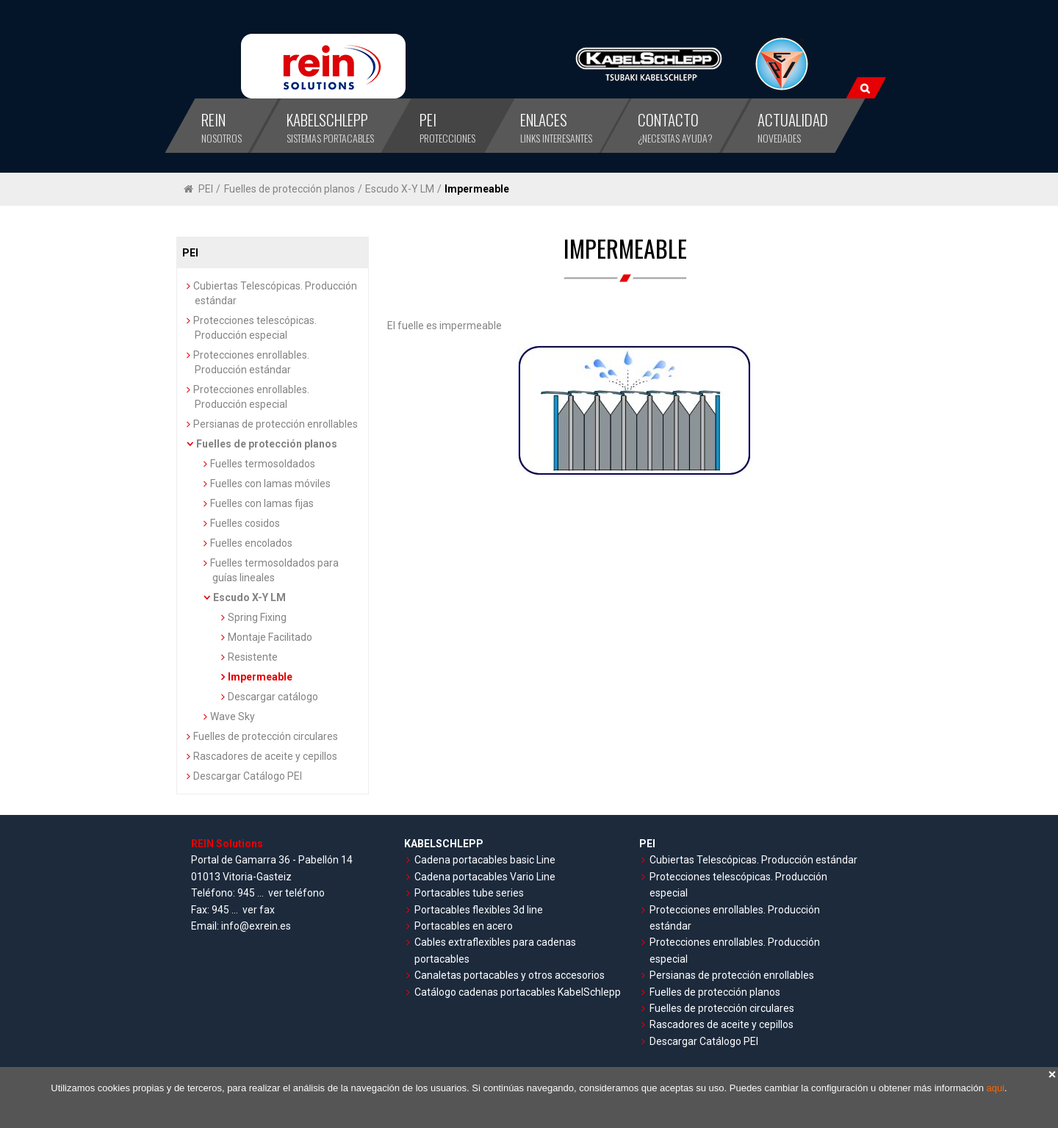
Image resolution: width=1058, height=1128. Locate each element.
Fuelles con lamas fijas (262, 503)
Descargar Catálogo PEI (247, 776)
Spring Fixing (257, 617)
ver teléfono (296, 893)
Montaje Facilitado (270, 637)
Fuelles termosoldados (262, 464)
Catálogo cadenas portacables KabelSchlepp (517, 992)
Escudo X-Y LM (399, 189)
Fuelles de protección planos (289, 189)
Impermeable (477, 189)
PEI (205, 189)
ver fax (258, 910)
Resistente (253, 657)
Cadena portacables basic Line (484, 860)
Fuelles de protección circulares (265, 736)
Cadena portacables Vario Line (484, 877)
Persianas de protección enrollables (275, 424)
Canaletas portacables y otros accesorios (509, 975)
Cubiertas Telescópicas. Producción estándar (753, 860)
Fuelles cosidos (245, 523)
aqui (996, 1087)
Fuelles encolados (251, 543)
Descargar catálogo (273, 697)
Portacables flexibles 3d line (478, 910)
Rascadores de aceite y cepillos (265, 756)
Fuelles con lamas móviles (270, 483)
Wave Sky (232, 716)
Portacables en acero (463, 926)
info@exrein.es (256, 926)
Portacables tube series (469, 893)
